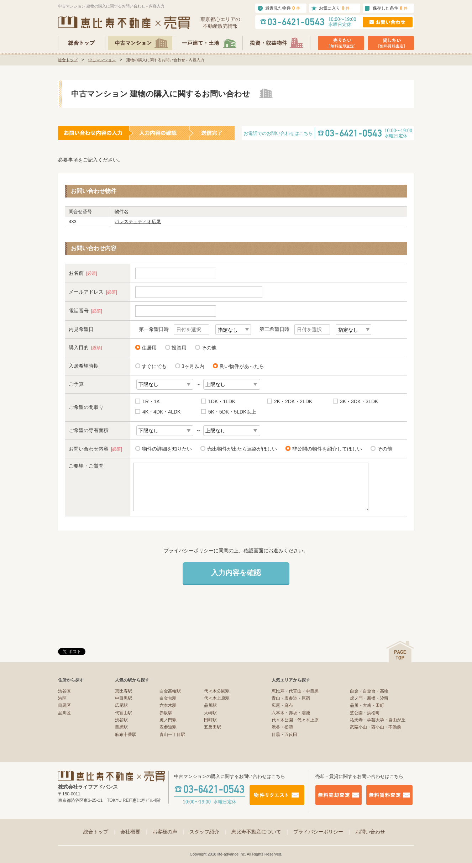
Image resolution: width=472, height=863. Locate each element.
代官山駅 (123, 712)
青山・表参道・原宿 (291, 698)
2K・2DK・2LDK (293, 401)
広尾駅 (121, 705)
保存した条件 (390, 8)
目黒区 (64, 705)
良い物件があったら (241, 366)
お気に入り (334, 8)
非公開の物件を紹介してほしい (326, 449)
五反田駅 (212, 727)
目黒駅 (121, 727)
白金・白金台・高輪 (369, 691)
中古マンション (102, 60)
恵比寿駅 (123, 691)
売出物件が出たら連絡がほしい (241, 449)
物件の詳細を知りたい (166, 449)
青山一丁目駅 (172, 734)
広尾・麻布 (282, 705)
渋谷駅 (121, 719)
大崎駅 (210, 712)
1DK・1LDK (221, 401)
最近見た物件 (282, 8)
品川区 (64, 712)
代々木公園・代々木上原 (295, 719)
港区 (62, 698)
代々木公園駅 (217, 691)
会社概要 (134, 832)
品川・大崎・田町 (367, 705)
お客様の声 (169, 832)
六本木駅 (168, 705)
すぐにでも (154, 366)
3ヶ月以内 (193, 366)
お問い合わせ (370, 832)
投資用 (179, 348)
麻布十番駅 (125, 734)
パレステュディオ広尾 (138, 221)
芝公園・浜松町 (365, 712)
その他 (208, 348)
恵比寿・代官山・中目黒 (295, 691)
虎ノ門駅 (168, 719)
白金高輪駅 (170, 691)
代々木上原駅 (217, 698)
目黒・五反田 (284, 734)
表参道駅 (168, 727)
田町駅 (210, 719)
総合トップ (68, 60)
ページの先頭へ (400, 651)
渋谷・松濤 (282, 727)
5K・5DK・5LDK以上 (232, 412)
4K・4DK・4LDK (161, 412)
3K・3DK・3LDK (359, 401)
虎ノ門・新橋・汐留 (369, 698)
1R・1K (151, 401)
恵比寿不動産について (260, 832)
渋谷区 (64, 691)
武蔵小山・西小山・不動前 (375, 727)
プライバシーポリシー (189, 550)
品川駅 (210, 705)
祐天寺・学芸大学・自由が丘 (377, 719)
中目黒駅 (123, 698)
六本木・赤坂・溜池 (291, 712)
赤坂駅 (165, 712)
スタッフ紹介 (208, 832)
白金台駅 (168, 698)
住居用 (149, 348)
